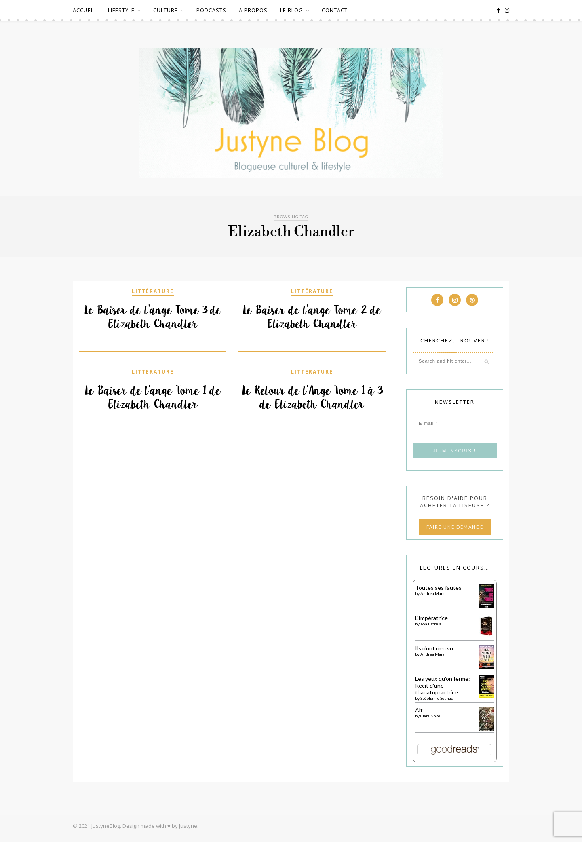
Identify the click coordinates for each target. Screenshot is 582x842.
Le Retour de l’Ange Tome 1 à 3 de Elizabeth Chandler (311, 397)
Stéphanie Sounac (436, 698)
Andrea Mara (432, 593)
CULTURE (165, 10)
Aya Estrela (430, 623)
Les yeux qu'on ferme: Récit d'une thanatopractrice (442, 685)
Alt (419, 710)
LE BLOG (291, 10)
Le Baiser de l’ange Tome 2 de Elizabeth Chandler (312, 317)
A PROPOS (253, 10)
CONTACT (335, 10)
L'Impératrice (431, 617)
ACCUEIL (84, 10)
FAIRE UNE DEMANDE (454, 527)
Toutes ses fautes (438, 587)
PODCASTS (211, 10)
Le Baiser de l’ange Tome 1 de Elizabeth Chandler (152, 397)
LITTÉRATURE (153, 291)
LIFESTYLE (121, 10)
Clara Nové (430, 715)
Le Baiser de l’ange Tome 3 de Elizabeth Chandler (152, 317)
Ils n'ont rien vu (434, 648)
